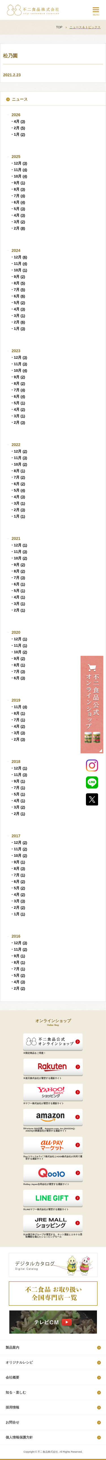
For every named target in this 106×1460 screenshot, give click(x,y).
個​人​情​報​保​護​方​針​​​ (19, 1437)
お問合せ (12, 1422)
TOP (59, 27)
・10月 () (18, 176)
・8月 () (17, 189)
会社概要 (12, 1377)
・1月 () (17, 134)
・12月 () (18, 163)
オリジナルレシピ (19, 1362)
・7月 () (17, 196)
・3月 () (17, 222)
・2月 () (17, 128)
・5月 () (17, 209)
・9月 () (17, 183)
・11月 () (18, 170)
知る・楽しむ (16, 1392)
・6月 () (17, 202)
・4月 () (17, 121)
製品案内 (12, 1347)
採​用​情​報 (12, 1407)
